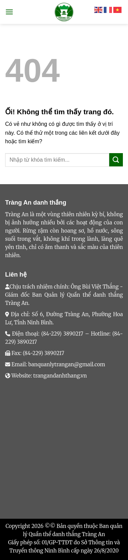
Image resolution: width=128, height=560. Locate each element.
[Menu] (9, 11)
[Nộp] (116, 159)
